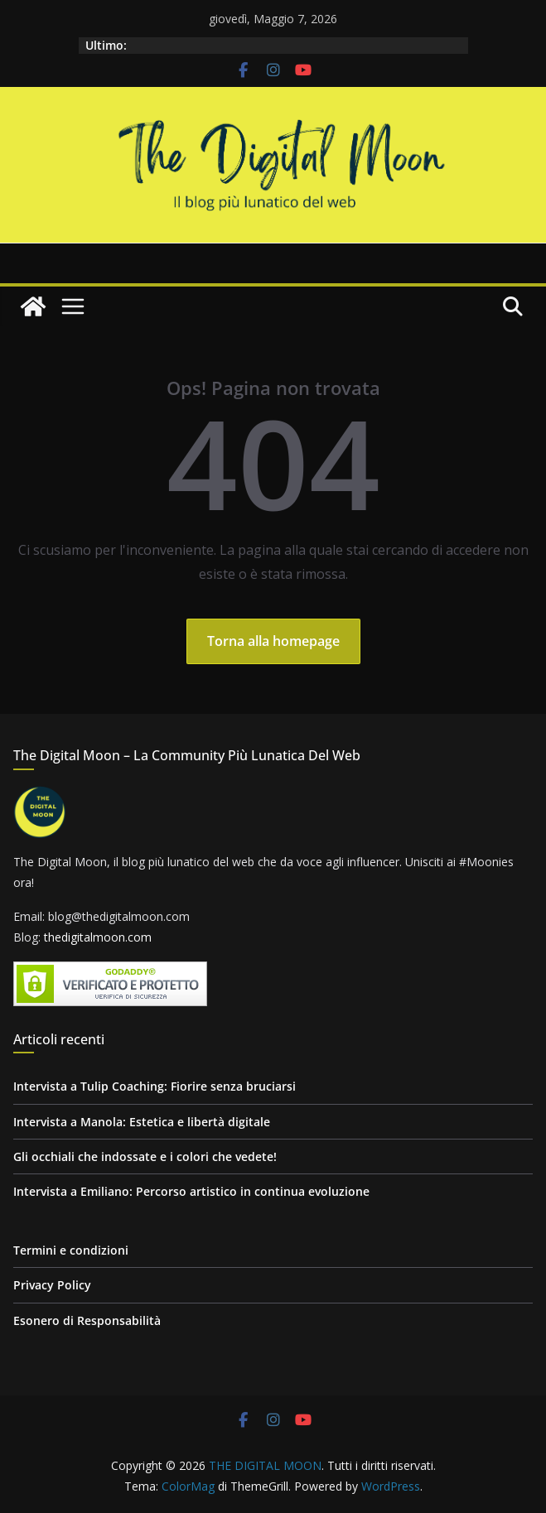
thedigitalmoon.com (98, 937)
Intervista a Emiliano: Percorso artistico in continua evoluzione (191, 1191)
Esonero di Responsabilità (87, 1320)
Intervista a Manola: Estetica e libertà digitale (141, 1122)
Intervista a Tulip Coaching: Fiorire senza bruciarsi (154, 1086)
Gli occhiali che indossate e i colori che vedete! (145, 1156)
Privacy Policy (52, 1285)
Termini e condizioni (70, 1250)
